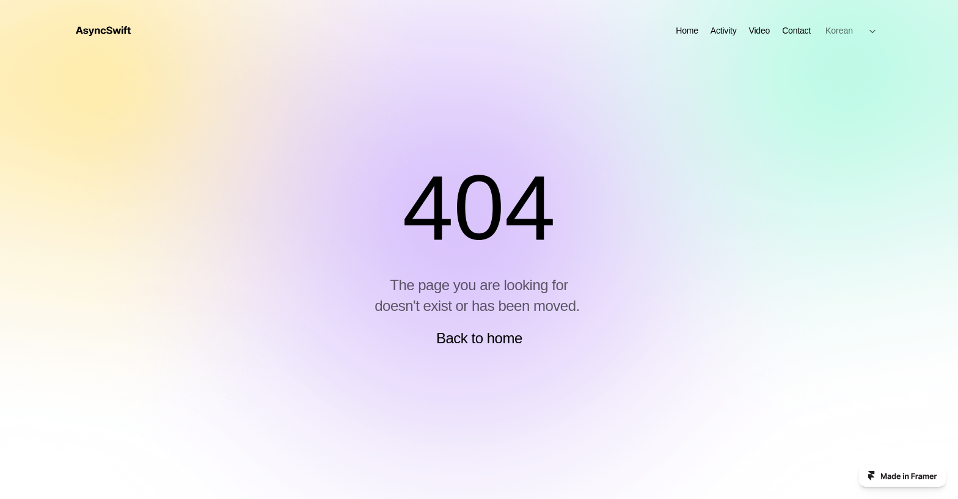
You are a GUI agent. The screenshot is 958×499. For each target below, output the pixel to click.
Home (687, 30)
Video (759, 30)
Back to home (479, 338)
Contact (796, 30)
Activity (724, 30)
